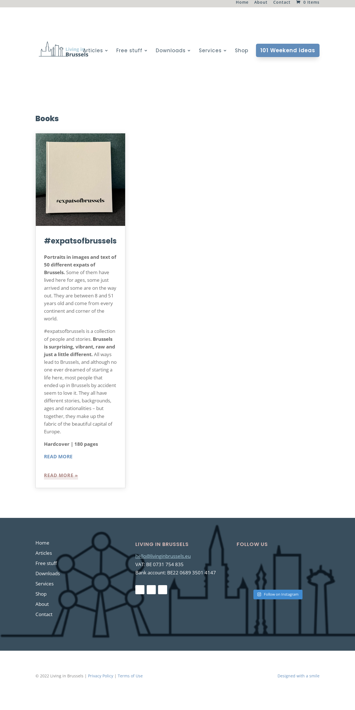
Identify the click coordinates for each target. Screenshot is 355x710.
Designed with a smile (299, 676)
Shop (241, 51)
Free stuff (129, 51)
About (261, 2)
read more (58, 475)
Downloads (171, 51)
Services (210, 51)
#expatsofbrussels (80, 241)
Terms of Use (130, 676)
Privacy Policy (100, 676)
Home (242, 2)
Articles (93, 51)
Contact (282, 2)
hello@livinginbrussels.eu (163, 556)
